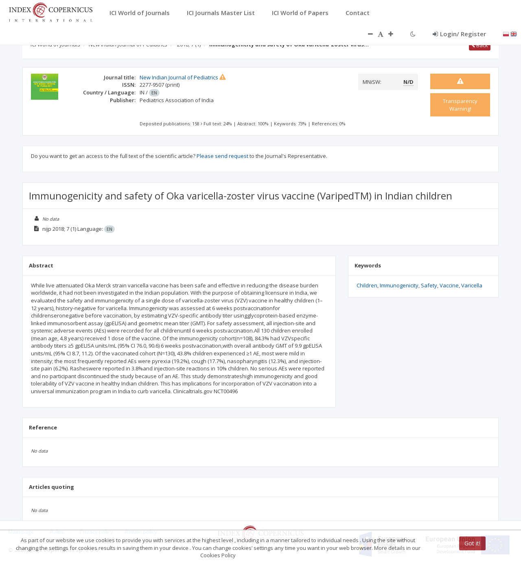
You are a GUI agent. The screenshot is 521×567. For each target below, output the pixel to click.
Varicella (471, 285)
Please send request (222, 156)
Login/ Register (459, 34)
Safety (429, 285)
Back (479, 45)
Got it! (472, 543)
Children (367, 285)
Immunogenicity (399, 285)
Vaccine (449, 285)
